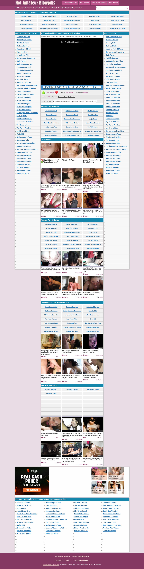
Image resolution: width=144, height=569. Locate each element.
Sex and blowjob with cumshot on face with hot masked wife (92, 434)
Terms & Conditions (81, 560)
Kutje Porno (95, 20)
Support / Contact (62, 560)
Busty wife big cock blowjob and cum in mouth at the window (71, 377)
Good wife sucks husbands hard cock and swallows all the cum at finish (92, 187)
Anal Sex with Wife (23, 97)
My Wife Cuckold (72, 16)
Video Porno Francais (49, 24)
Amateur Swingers (23, 104)
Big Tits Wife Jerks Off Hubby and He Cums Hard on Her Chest (71, 211)
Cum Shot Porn (26, 20)
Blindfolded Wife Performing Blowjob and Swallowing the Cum (92, 269)
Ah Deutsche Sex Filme (117, 28)
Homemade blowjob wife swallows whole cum (90, 376)
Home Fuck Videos (24, 170)
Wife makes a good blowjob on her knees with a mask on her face (92, 459)
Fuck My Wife (22, 116)
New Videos (84, 3)
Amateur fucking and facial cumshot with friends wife (49, 293)
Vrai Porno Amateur (24, 128)
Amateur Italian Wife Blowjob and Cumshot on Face (50, 459)
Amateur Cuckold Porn (25, 122)
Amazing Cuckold (26, 16)
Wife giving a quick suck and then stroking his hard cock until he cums (50, 352)
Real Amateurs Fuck (24, 137)
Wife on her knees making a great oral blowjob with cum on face (93, 211)
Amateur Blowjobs (70, 3)
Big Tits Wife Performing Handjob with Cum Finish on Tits (50, 211)
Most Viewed (113, 3)
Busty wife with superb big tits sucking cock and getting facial (72, 293)
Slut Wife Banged (23, 167)
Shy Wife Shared (117, 24)
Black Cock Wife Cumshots (49, 28)
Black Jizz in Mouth (117, 16)
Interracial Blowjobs (24, 107)
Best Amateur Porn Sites (26, 143)
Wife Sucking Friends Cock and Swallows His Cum (51, 186)
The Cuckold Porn (23, 125)
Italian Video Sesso (95, 28)
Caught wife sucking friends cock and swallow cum (71, 186)
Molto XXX (20, 134)
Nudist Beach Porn (72, 24)
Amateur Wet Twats (24, 158)
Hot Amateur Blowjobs (62, 556)
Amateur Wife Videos (24, 155)
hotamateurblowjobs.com (51, 565)
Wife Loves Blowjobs (24, 119)
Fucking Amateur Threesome (27, 113)
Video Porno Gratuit (26, 24)
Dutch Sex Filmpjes (26, 28)
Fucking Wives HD (23, 164)
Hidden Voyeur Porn (49, 16)
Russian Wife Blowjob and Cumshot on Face (91, 293)
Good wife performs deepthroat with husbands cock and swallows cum (51, 377)
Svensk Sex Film (49, 20)
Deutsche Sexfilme (95, 24)
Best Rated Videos (99, 3)
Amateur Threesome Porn (72, 28)
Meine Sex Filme (23, 173)
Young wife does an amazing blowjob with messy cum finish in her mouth (72, 435)
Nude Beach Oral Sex (117, 20)
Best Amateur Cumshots (72, 20)
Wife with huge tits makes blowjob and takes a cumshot (50, 269)
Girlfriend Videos (94, 16)
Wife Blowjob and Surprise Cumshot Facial (70, 351)
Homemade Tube (23, 140)
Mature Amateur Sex (24, 152)
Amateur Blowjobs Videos (66, 97)
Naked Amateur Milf (24, 101)
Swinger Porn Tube (24, 146)
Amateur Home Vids (24, 161)
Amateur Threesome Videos (27, 149)
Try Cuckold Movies (24, 110)
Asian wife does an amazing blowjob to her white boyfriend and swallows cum (71, 459)
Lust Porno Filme (23, 131)
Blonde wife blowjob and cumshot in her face (91, 351)
